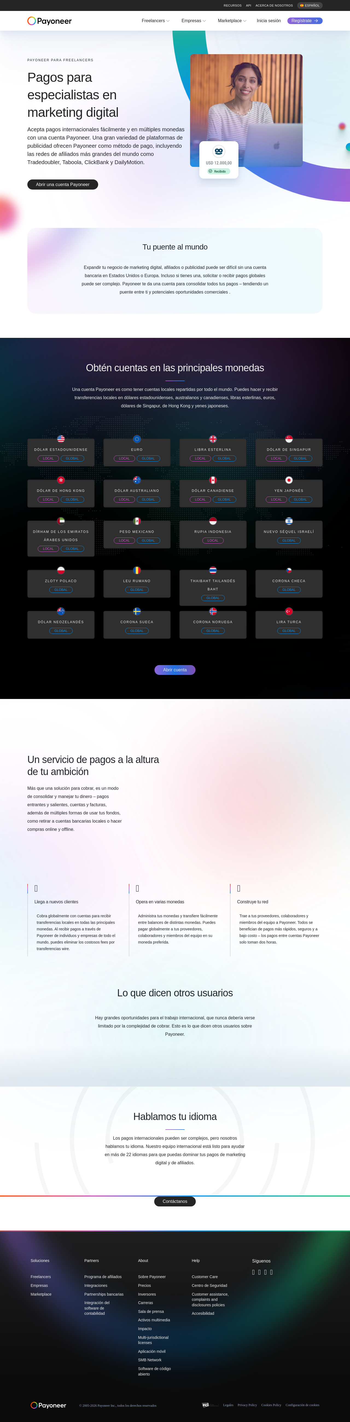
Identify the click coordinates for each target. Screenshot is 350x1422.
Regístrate (301, 20)
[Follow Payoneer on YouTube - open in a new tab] (271, 1273)
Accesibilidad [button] (203, 1313)
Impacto (145, 1329)
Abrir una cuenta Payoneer (71, 184)
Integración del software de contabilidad (97, 1308)
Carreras (145, 1303)
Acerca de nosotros (274, 5)
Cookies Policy (271, 1405)
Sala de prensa (151, 1311)
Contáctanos (175, 1201)
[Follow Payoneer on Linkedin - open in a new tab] (265, 1273)
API (248, 5)
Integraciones (95, 1285)
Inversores (147, 1294)
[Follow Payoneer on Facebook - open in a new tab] (259, 1273)
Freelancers (153, 20)
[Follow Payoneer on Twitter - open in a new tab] (253, 1273)
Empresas (191, 20)
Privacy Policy (247, 1405)
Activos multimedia (154, 1320)
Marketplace (230, 20)
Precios (144, 1285)
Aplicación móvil (151, 1351)
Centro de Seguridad (209, 1285)
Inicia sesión (269, 20)
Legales (228, 1405)
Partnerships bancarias (104, 1294)
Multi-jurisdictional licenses (153, 1340)
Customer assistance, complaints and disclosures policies (210, 1299)
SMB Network (150, 1360)
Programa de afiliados (103, 1277)
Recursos (232, 5)
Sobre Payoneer (152, 1277)
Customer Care (205, 1277)
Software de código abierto (154, 1371)
